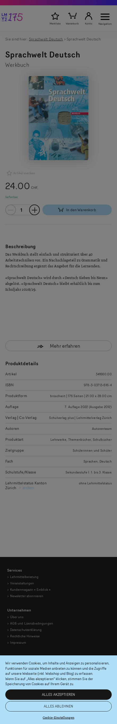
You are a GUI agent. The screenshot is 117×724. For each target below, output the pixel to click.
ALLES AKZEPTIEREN (58, 694)
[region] (58, 689)
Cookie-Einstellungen (58, 717)
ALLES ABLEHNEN (58, 706)
